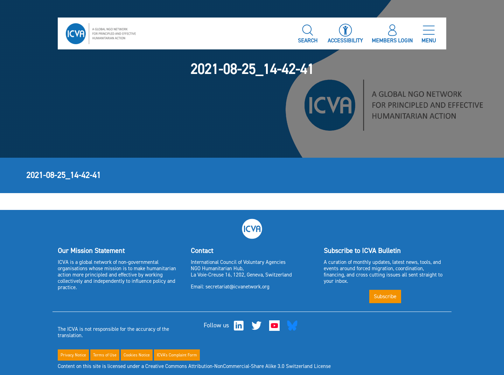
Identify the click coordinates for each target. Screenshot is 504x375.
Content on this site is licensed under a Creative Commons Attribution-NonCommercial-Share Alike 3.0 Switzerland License (194, 366)
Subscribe (385, 296)
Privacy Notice (73, 355)
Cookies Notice (137, 355)
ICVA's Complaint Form (177, 355)
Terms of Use (105, 355)
